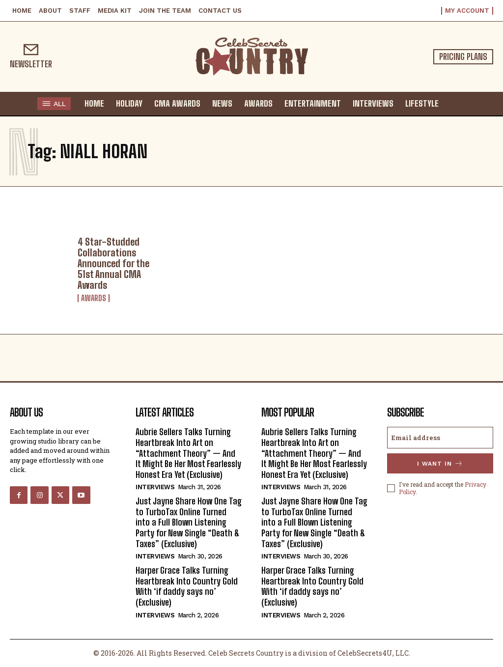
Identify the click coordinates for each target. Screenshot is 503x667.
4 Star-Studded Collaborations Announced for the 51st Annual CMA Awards (113, 263)
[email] (440, 437)
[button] (454, 103)
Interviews (155, 487)
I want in (440, 463)
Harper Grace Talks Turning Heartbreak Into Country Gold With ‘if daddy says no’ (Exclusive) (187, 586)
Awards (93, 298)
